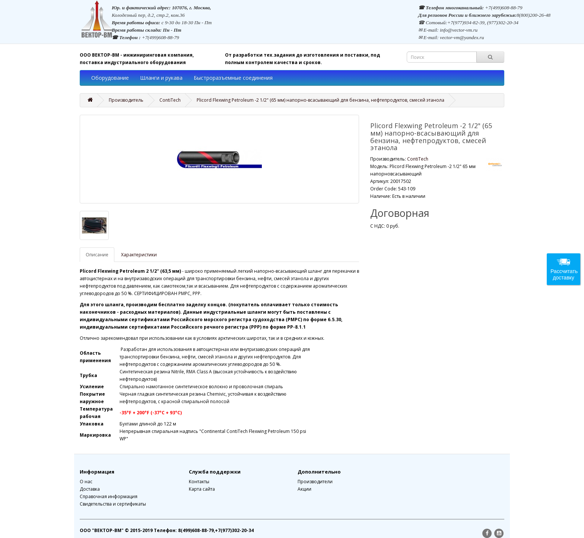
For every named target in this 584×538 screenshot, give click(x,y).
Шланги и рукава (161, 77)
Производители (315, 481)
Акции (304, 489)
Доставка (90, 489)
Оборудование (110, 77)
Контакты (199, 481)
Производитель (126, 100)
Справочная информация (108, 496)
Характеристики (139, 254)
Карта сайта (202, 489)
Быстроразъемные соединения (233, 77)
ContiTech (170, 100)
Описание (97, 254)
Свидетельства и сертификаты (113, 504)
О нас (86, 481)
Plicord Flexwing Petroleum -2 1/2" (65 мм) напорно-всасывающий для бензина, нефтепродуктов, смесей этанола (320, 100)
